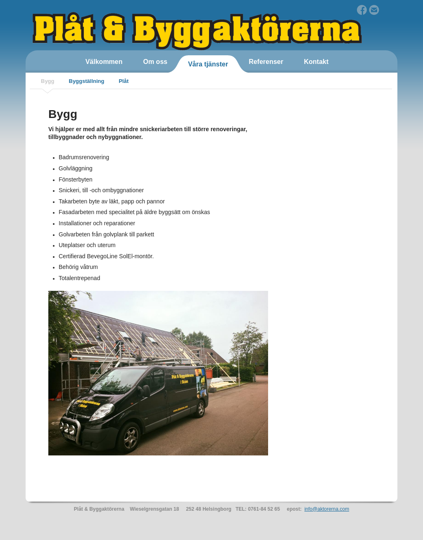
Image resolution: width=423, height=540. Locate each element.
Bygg (48, 81)
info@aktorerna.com (326, 509)
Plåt (123, 81)
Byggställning (87, 81)
